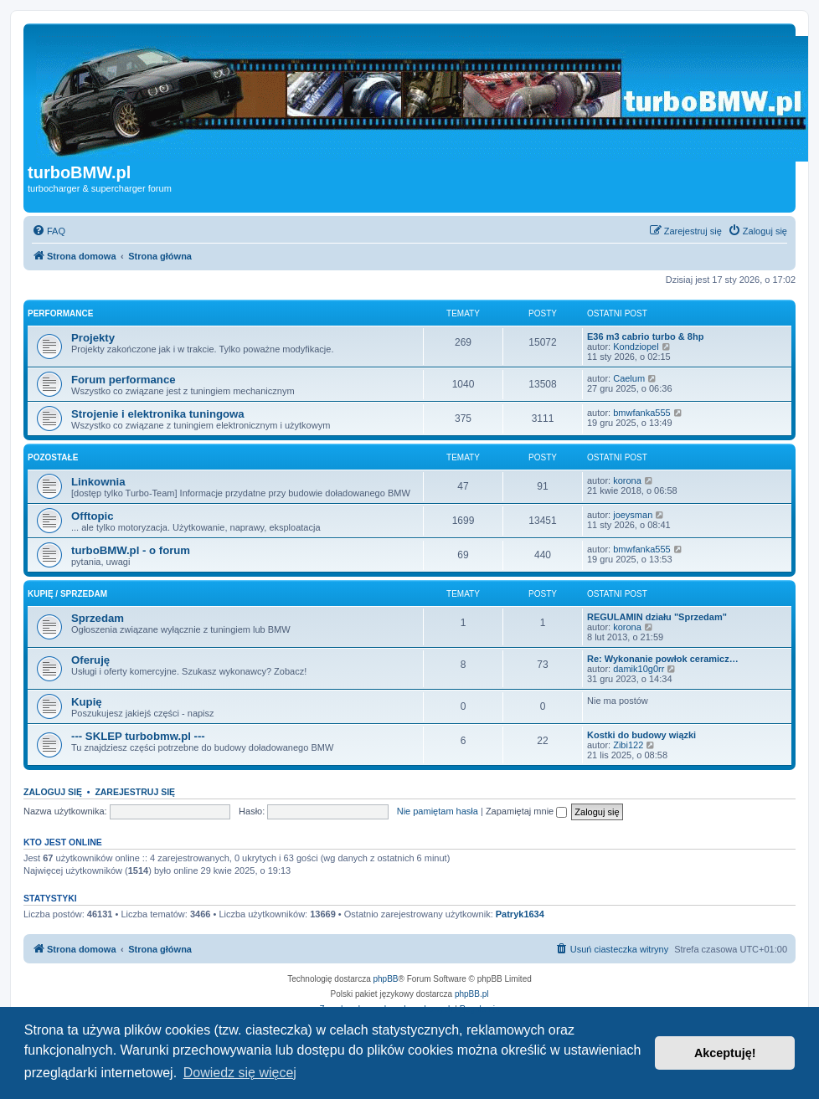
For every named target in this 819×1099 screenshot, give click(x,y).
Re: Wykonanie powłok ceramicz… (663, 659)
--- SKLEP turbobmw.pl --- (138, 736)
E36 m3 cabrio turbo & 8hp (645, 336)
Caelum (629, 378)
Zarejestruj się (135, 792)
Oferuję (90, 660)
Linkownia (98, 481)
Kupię (86, 702)
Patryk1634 (520, 914)
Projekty (93, 337)
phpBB (386, 978)
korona (627, 480)
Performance (60, 313)
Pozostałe (53, 457)
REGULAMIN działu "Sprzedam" (657, 617)
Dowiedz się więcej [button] (239, 1073)
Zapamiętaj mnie (526, 811)
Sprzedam (97, 618)
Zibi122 (628, 745)
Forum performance (123, 379)
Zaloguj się (52, 792)
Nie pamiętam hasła (437, 811)
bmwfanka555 (642, 413)
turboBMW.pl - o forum (130, 550)
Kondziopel (635, 347)
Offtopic (92, 516)
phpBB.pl (472, 994)
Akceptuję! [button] (725, 1053)
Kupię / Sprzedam (67, 593)
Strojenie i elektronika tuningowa (158, 414)
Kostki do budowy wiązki (641, 735)
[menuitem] (48, 231)
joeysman (632, 515)
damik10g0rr (638, 669)
